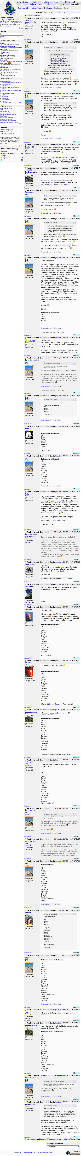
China (4, 89)
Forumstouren (6, 84)
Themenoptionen (33, 15)
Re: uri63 (58, 456)
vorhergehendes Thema (34, 1139)
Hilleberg (5, 98)
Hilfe (41, 4)
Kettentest (57, 88)
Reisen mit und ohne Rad (8, 120)
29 (67, 12)
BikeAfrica (3, 116)
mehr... (21, 102)
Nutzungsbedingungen (45, 1152)
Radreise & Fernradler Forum (30, 8)
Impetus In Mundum (6, 119)
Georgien (5, 96)
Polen (4, 85)
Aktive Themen (50, 2)
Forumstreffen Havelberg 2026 (11, 82)
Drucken (76, 39)
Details (21, 28)
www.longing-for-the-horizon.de (66, 157)
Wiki (48, 4)
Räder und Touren (54, 704)
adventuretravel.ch (6, 113)
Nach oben (27, 39)
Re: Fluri (32, 810)
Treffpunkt (48, 8)
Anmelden (70, 2)
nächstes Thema (70, 1139)
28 (65, 12)
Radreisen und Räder (49, 185)
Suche (31, 4)
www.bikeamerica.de (6, 108)
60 (75, 12)
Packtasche (5, 99)
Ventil (4, 101)
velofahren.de (4, 111)
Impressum (17, 1152)
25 (57, 12)
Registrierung (22, 2)
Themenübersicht (53, 1139)
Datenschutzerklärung (29, 1152)
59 (72, 12)
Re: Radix (33, 534)
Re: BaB (58, 93)
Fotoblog (66, 185)
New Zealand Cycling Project (9, 122)
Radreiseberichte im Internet (11, 87)
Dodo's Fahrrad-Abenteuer (8, 114)
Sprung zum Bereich (55, 1144)
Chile (3, 95)
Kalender (37, 2)
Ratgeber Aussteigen (6, 117)
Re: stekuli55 (34, 360)
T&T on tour (4, 110)
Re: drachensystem (36, 1078)
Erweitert (20, 37)
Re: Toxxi (58, 710)
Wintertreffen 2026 (8, 93)
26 (60, 12)
